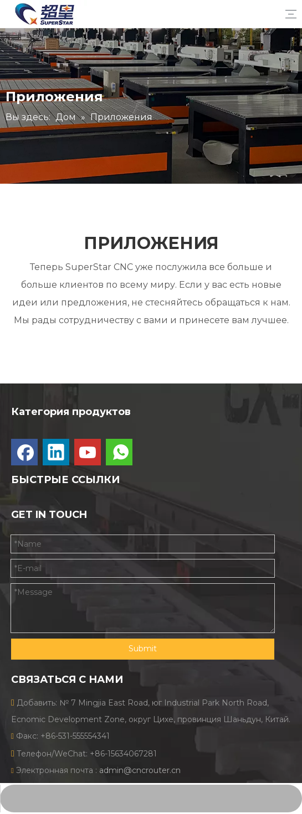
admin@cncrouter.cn (140, 770)
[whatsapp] (119, 452)
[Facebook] (24, 452)
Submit (143, 649)
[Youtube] (87, 452)
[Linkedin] (56, 452)
